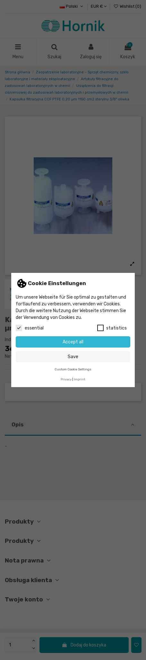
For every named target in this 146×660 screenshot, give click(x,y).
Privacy (66, 379)
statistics (112, 328)
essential (30, 328)
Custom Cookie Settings (73, 369)
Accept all (73, 342)
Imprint (79, 379)
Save (73, 356)
